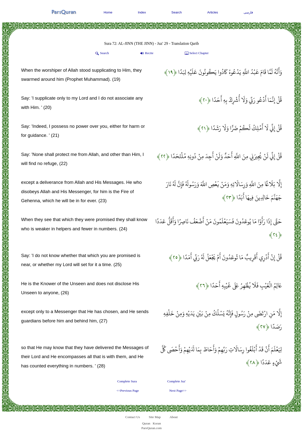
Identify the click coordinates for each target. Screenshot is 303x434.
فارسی (248, 12)
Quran (146, 423)
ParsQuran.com (151, 428)
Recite (146, 53)
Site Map (155, 417)
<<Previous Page (128, 390)
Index (142, 12)
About (174, 417)
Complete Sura (127, 381)
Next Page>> (177, 390)
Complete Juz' (176, 381)
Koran (157, 423)
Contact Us (132, 417)
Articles (212, 12)
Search (176, 12)
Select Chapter (196, 53)
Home (108, 12)
